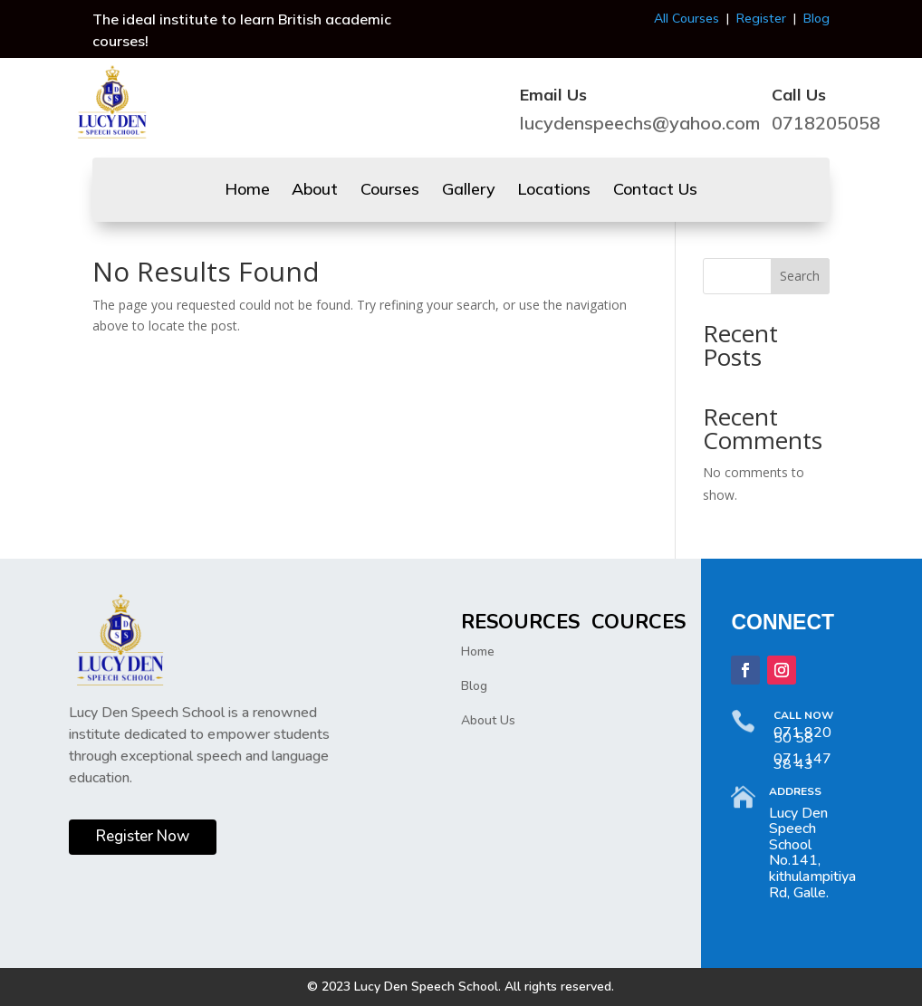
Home (247, 191)
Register (761, 18)
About (315, 191)
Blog (816, 18)
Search (800, 275)
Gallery (468, 191)
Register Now (142, 836)
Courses (389, 191)
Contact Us (655, 191)
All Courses (686, 18)
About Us (488, 720)
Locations (554, 191)
